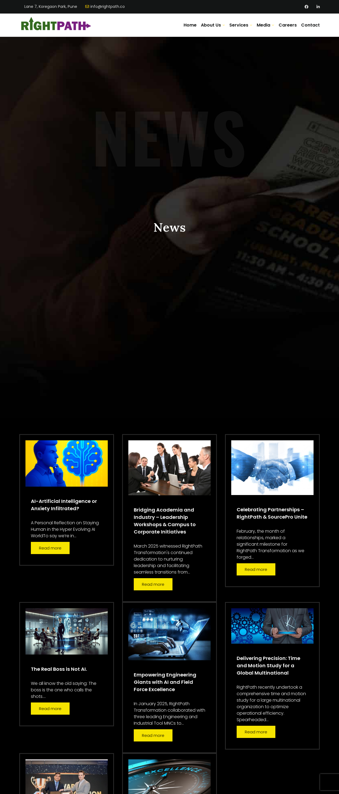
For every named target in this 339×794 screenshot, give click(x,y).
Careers (288, 25)
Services (238, 25)
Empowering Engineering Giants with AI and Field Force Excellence (165, 682)
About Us (211, 25)
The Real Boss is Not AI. (59, 669)
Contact (310, 25)
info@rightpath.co (107, 7)
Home (190, 25)
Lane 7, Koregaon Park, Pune (50, 7)
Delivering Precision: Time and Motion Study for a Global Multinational (268, 665)
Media (263, 25)
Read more (50, 548)
